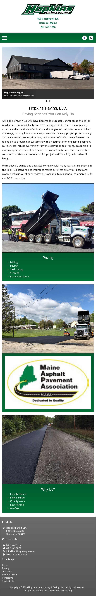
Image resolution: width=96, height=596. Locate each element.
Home (5, 565)
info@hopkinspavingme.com (20, 551)
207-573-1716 (48, 27)
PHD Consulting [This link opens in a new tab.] (64, 590)
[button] (46, 101)
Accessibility (8, 580)
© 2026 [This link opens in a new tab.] (24, 587)
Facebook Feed (9, 574)
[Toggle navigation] (5, 38)
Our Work (7, 571)
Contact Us (7, 577)
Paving (5, 568)
